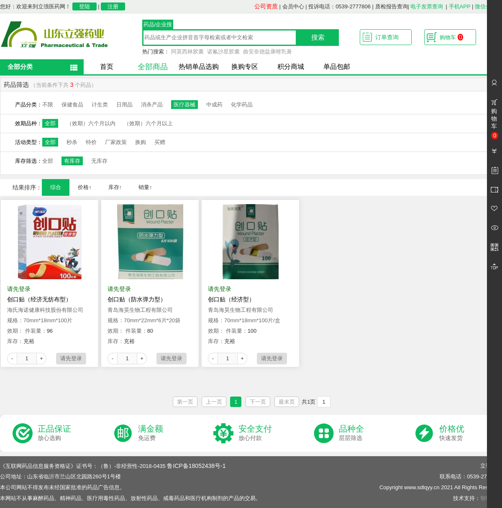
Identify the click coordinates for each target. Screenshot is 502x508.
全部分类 (20, 66)
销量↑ (145, 187)
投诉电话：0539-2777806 (339, 6)
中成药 (214, 104)
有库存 (72, 161)
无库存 (99, 161)
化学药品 (242, 104)
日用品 (124, 104)
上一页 (214, 402)
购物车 (451, 37)
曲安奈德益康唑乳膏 (267, 51)
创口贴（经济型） (231, 299)
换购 (140, 142)
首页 (106, 66)
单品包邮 (336, 66)
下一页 (258, 402)
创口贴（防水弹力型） (137, 299)
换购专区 (244, 66)
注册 (113, 6)
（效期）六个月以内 (91, 123)
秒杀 (72, 142)
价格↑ (85, 187)
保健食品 (72, 104)
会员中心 (293, 6)
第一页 (185, 402)
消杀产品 (152, 104)
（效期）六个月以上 (148, 123)
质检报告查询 (391, 6)
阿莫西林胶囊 (187, 51)
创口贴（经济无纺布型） (39, 299)
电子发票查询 (426, 6)
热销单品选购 (199, 66)
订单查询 (387, 37)
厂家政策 (116, 142)
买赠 (159, 142)
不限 (47, 104)
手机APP (460, 6)
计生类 (100, 104)
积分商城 (290, 66)
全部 (50, 123)
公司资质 (266, 6)
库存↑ (115, 187)
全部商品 (153, 67)
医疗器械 (184, 104)
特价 (91, 142)
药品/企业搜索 (157, 25)
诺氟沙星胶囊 (223, 51)
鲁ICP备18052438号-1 (196, 466)
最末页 (287, 402)
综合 (55, 187)
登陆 (84, 6)
